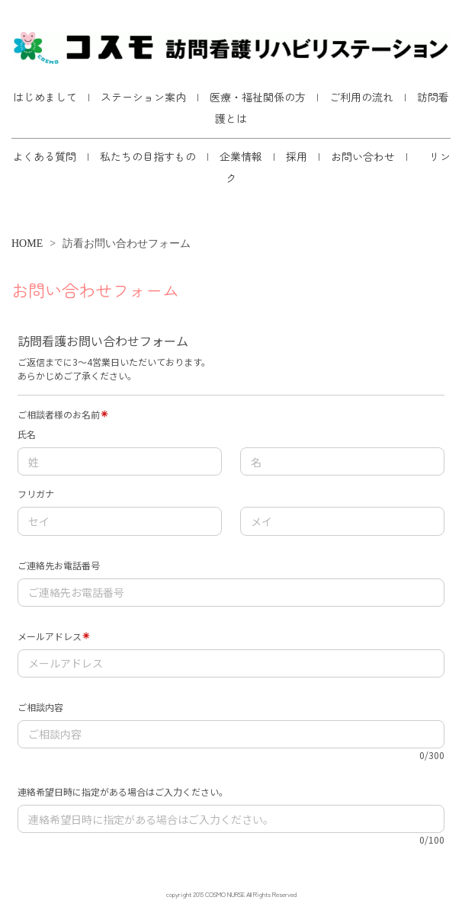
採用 (296, 156)
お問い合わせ (363, 156)
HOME (27, 243)
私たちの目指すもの (148, 156)
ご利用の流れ (361, 96)
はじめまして (45, 96)
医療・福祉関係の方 (258, 96)
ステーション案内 (143, 96)
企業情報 (241, 156)
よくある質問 (44, 156)
